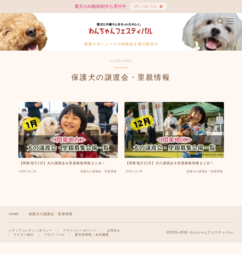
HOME (14, 225)
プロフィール (54, 246)
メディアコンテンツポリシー (30, 241)
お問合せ (114, 241)
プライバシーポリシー (80, 241)
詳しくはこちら (145, 7)
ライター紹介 (24, 246)
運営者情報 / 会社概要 (92, 246)
